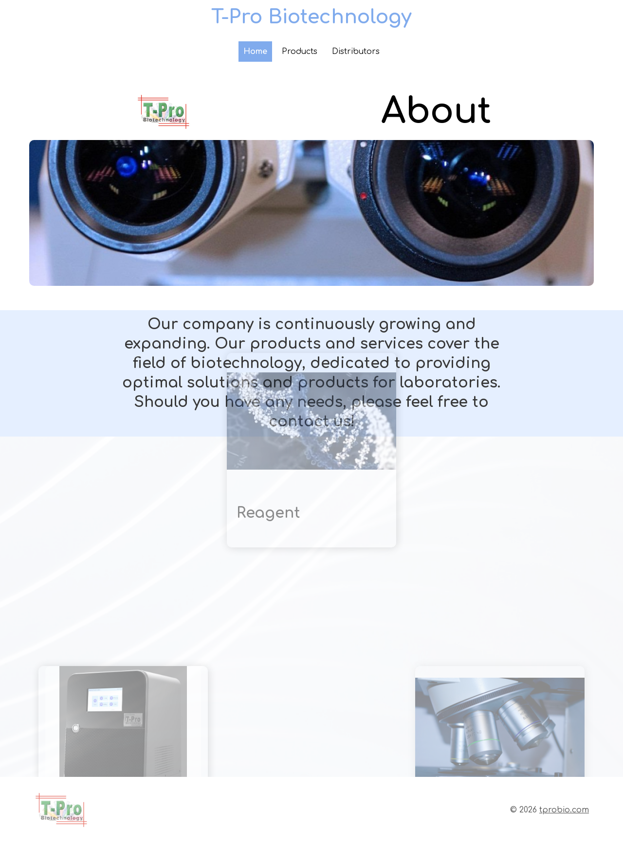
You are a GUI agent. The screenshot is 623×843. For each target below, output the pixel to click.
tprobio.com (564, 810)
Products (299, 51)
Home (255, 51)
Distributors (356, 51)
